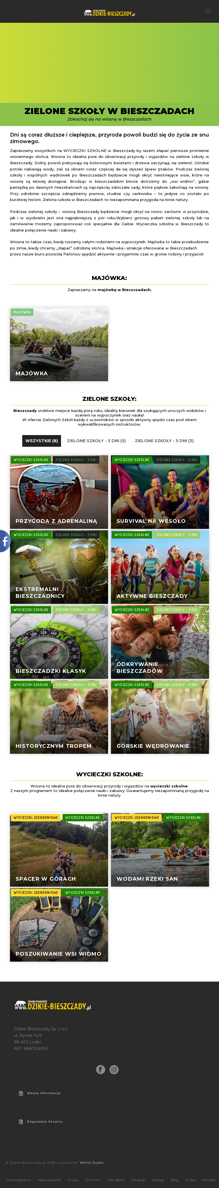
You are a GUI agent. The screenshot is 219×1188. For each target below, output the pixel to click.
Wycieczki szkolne (31, 460)
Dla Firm (92, 1180)
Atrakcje (138, 1180)
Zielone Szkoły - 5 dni (76, 460)
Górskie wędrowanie (153, 746)
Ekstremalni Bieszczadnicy (40, 592)
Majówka (32, 373)
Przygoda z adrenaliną (56, 521)
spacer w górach (46, 879)
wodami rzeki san (147, 879)
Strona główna (18, 1180)
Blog (175, 1180)
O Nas (190, 1180)
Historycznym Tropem (54, 746)
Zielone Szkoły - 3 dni (177, 535)
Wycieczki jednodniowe (36, 817)
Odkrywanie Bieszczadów (140, 667)
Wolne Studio (92, 1163)
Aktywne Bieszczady (152, 596)
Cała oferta (116, 1180)
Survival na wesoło (151, 521)
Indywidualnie (49, 1180)
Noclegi (158, 1180)
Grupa (73, 1180)
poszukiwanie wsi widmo (59, 954)
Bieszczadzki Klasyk (51, 671)
